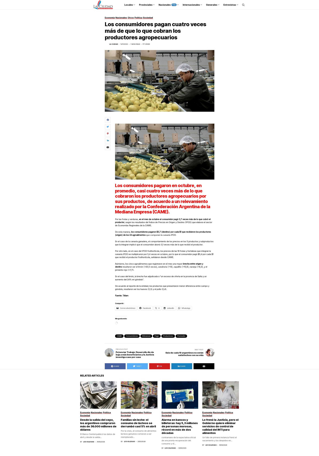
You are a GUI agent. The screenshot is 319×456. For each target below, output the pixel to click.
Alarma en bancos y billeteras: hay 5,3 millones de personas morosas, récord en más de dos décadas (180, 426)
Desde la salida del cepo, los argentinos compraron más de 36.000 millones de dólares (98, 424)
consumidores (132, 336)
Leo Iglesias (88, 442)
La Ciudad (113, 44)
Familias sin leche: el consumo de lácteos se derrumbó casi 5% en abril (138, 423)
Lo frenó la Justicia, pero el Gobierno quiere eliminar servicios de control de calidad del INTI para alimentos (220, 426)
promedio (181, 336)
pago (157, 336)
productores (168, 336)
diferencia (146, 336)
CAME (119, 336)
